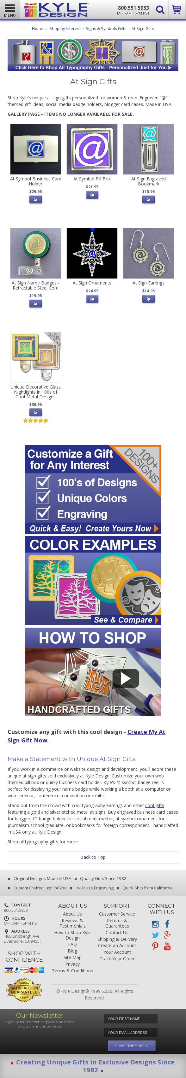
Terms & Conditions (72, 971)
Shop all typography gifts (33, 842)
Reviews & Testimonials (72, 923)
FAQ (72, 944)
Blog (72, 951)
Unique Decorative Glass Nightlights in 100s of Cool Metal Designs (35, 392)
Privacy (72, 964)
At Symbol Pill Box (92, 179)
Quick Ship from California (145, 888)
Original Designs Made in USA (40, 878)
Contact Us (117, 932)
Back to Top (93, 857)
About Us (72, 914)
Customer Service (117, 914)
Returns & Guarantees (117, 923)
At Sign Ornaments (92, 283)
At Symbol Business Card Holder (35, 181)
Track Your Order (117, 959)
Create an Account (117, 945)
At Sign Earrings (148, 283)
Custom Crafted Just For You (38, 888)
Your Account (117, 952)
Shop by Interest (65, 28)
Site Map (73, 957)
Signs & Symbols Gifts (106, 28)
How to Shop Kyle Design (72, 935)
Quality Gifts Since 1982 (101, 878)
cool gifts (154, 805)
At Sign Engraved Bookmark (148, 181)
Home (37, 28)
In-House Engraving (92, 888)
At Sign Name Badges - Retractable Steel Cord (35, 285)
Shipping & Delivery (117, 939)
